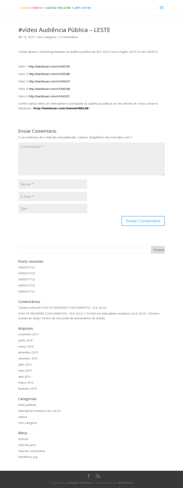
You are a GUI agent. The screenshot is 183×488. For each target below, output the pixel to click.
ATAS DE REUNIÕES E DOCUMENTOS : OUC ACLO (74, 307)
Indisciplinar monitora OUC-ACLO (39, 411)
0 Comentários (68, 37)
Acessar (23, 439)
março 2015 (26, 382)
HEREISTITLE (26, 267)
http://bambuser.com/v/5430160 (49, 66)
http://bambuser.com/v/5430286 (49, 74)
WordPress (125, 482)
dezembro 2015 (28, 352)
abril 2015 (24, 377)
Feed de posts (27, 445)
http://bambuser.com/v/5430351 (49, 96)
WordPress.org (27, 457)
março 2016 (26, 346)
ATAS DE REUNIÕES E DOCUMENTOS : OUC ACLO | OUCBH (57, 313)
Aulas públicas (27, 405)
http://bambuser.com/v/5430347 (49, 81)
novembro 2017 (28, 334)
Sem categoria (46, 37)
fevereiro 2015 (27, 388)
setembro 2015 (28, 358)
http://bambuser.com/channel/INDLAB (61, 108)
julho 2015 (25, 364)
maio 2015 (25, 370)
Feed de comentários (31, 451)
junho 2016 (25, 340)
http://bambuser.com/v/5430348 (49, 89)
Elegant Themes (80, 482)
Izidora (22, 417)
